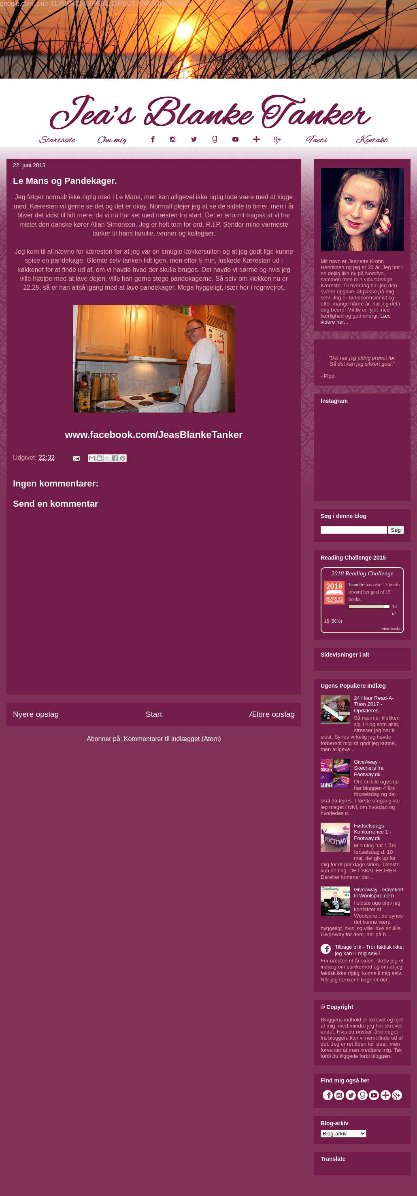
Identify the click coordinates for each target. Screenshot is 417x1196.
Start (154, 714)
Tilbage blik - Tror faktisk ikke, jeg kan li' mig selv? (369, 950)
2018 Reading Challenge (362, 573)
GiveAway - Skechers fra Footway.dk (368, 768)
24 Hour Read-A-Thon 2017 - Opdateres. (374, 704)
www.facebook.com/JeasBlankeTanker (154, 434)
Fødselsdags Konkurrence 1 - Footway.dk (372, 832)
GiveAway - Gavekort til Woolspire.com (379, 892)
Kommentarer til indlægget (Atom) (172, 738)
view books (391, 628)
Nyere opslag (36, 714)
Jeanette (356, 584)
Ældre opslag (272, 714)
